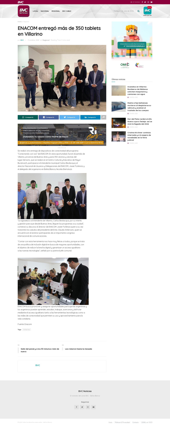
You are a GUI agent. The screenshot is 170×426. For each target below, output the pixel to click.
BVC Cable (66, 11)
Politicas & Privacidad (122, 422)
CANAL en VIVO (146, 422)
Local (35, 11)
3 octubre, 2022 (33, 40)
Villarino (26, 329)
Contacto (135, 422)
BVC (22, 40)
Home (19, 21)
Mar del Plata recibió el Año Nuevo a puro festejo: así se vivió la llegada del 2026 (140, 121)
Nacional (45, 11)
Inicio (110, 422)
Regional (56, 11)
